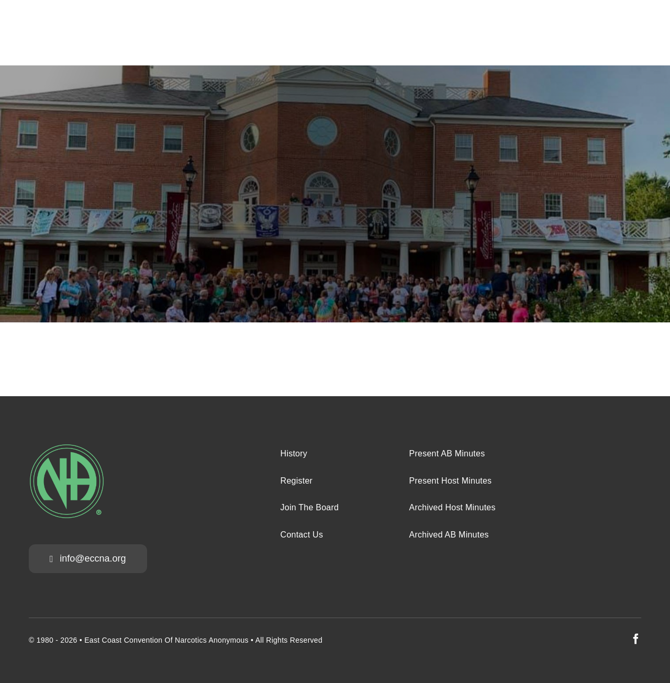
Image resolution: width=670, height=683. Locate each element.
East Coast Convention (123, 640)
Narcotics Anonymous (212, 640)
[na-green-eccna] (67, 448)
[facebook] (636, 639)
